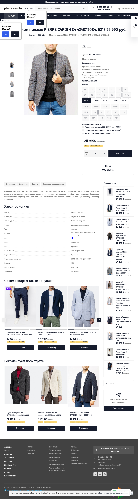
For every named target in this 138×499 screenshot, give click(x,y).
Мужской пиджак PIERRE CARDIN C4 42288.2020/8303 (18, 414)
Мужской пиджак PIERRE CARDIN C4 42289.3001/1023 (49, 414)
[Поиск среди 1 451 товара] (58, 8)
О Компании (75, 450)
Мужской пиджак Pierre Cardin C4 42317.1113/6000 (51, 334)
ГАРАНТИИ (30, 453)
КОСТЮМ (8, 461)
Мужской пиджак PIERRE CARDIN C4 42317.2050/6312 (81, 414)
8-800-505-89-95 (104, 7)
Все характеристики (89, 80)
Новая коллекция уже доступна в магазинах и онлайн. (69, 2)
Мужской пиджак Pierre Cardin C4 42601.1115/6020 (83, 334)
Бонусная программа (56, 464)
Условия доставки (55, 453)
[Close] (126, 493)
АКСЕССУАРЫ (9, 458)
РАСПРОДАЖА (10, 476)
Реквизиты (53, 461)
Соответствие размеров (53, 184)
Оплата (35, 184)
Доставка (23, 184)
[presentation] (12, 57)
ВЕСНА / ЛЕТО (10, 465)
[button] (134, 19)
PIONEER (7, 469)
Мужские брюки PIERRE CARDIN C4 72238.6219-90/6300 (19, 334)
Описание (10, 184)
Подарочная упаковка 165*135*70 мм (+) (103, 130)
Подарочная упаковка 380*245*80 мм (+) (103, 127)
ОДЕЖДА (8, 447)
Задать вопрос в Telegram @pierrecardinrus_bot (25, 490)
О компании (31, 450)
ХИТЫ (6, 451)
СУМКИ (7, 472)
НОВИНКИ (8, 454)
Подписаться (118, 408)
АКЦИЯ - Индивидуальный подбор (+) (100, 133)
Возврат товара (54, 457)
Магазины (74, 457)
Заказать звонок (103, 9)
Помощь (74, 453)
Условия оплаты (55, 450)
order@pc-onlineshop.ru (106, 468)
